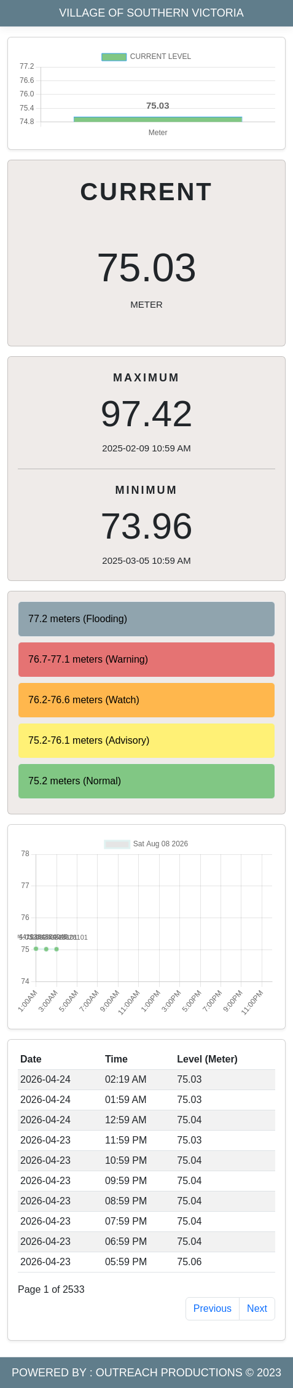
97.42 (146, 413)
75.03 (146, 278)
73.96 (146, 525)
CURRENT (146, 191)
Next (257, 1308)
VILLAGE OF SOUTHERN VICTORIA (151, 13)
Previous (212, 1308)
